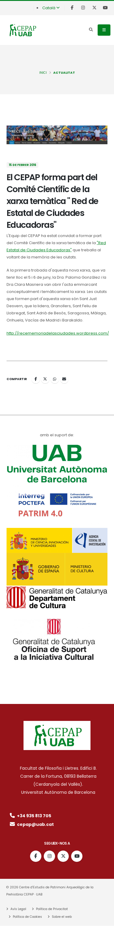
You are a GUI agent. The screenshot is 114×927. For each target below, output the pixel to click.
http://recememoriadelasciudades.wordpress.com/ (58, 333)
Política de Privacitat (51, 909)
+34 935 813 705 (30, 816)
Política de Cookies (27, 917)
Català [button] (51, 8)
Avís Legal (18, 909)
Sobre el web (61, 917)
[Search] (91, 30)
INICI (43, 72)
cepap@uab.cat (31, 824)
